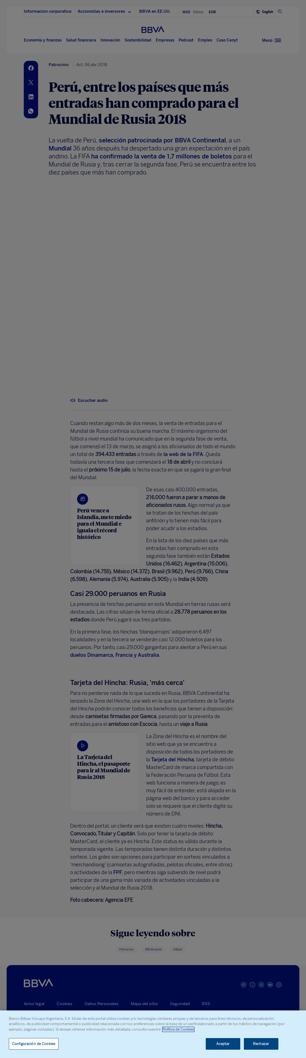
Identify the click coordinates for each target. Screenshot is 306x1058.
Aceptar (223, 1044)
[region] (153, 1034)
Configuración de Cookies (34, 1044)
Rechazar (261, 1044)
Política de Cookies (178, 1029)
